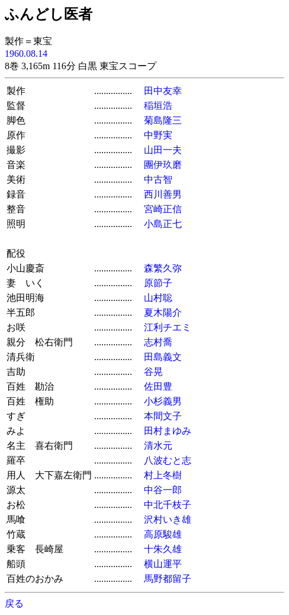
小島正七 (163, 224)
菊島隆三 (163, 120)
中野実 (158, 135)
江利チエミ (167, 327)
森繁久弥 (163, 268)
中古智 (158, 179)
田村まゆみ (167, 431)
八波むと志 (167, 460)
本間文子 (163, 416)
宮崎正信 (163, 209)
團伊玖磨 (163, 165)
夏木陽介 (163, 313)
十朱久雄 (163, 549)
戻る (14, 603)
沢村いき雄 (167, 519)
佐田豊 (158, 386)
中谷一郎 (163, 490)
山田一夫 (163, 150)
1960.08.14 (26, 53)
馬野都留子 (167, 579)
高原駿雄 (163, 534)
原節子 (158, 283)
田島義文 (163, 357)
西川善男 (163, 194)
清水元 (158, 446)
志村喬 (158, 342)
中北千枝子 (167, 505)
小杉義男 (163, 401)
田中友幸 (163, 91)
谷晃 (153, 372)
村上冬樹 (163, 475)
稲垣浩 (158, 106)
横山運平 (163, 564)
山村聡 (158, 298)
